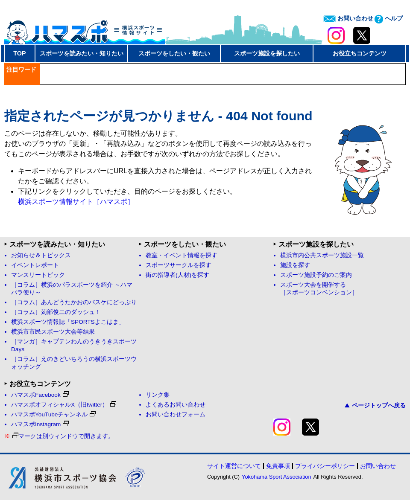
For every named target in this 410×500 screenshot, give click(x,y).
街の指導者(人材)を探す (177, 275)
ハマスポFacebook (40, 395)
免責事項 (278, 465)
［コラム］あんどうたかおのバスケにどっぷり (74, 302)
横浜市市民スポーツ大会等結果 (53, 331)
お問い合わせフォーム (175, 414)
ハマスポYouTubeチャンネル (53, 414)
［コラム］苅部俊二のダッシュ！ (56, 312)
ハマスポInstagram (40, 424)
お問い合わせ (348, 18)
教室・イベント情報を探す (181, 255)
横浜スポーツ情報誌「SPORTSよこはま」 (68, 322)
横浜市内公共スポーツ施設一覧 (322, 255)
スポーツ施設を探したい (267, 53)
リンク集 (158, 395)
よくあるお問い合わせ (175, 404)
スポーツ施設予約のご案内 (316, 275)
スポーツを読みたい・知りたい (81, 53)
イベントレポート (35, 265)
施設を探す (295, 265)
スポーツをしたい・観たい (174, 53)
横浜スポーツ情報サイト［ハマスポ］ (76, 201)
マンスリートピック (38, 275)
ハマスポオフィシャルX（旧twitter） (63, 404)
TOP (19, 53)
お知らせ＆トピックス (41, 255)
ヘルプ (389, 18)
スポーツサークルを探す (178, 265)
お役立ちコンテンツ (360, 53)
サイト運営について (234, 465)
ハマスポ (84, 29)
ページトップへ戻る (375, 405)
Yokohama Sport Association (276, 477)
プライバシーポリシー (325, 465)
